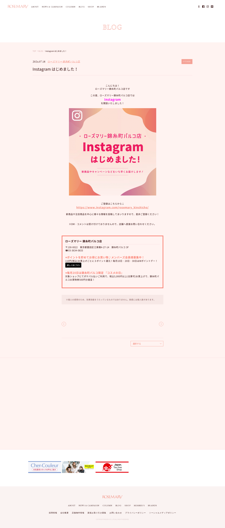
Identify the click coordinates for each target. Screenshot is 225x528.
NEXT (161, 324)
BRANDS (101, 7)
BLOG (82, 7)
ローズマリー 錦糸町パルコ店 (64, 61)
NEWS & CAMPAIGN (52, 7)
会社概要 (64, 513)
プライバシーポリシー (135, 513)
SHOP (91, 7)
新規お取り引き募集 (97, 513)
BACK (64, 324)
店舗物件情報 (78, 513)
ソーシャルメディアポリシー (162, 513)
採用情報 (53, 513)
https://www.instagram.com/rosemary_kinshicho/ (112, 207)
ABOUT (35, 7)
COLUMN (70, 7)
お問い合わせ (116, 513)
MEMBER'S (139, 505)
